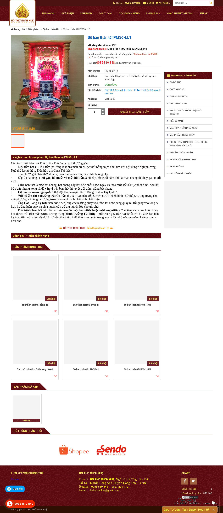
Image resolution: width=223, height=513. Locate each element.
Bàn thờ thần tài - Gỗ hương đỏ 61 (35, 369)
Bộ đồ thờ (175, 82)
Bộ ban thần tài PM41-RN (137, 369)
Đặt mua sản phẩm (134, 111)
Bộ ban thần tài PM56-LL (86, 369)
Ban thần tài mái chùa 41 (86, 304)
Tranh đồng (177, 166)
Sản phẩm (86, 13)
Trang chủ (48, 13)
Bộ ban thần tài (179, 96)
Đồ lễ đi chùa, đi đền (181, 152)
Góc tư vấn (106, 13)
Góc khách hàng (129, 13)
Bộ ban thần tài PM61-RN (137, 304)
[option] (74, 450)
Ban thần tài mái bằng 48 (34, 304)
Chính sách (153, 13)
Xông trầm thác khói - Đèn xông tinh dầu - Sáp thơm (188, 144)
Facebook (16, 479)
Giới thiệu (68, 13)
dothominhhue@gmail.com (104, 490)
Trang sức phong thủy (183, 159)
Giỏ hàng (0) (163, 3)
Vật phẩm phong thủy (182, 135)
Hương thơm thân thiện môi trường (186, 112)
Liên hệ (203, 13)
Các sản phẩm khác (181, 173)
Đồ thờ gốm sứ (178, 103)
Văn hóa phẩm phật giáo (183, 128)
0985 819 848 (132, 2)
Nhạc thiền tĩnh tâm (179, 13)
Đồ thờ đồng (177, 89)
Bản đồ (148, 3)
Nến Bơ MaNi (176, 121)
